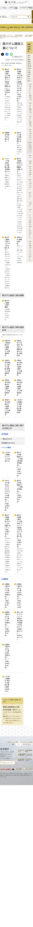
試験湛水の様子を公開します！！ (7, 137)
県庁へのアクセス (8, 762)
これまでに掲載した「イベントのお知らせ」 (8, 457)
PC (18, 744)
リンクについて (28, 759)
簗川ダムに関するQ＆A (30, 184)
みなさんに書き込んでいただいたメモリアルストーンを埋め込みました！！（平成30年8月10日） (7, 495)
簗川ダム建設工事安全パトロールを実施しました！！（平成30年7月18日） (8, 525)
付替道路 (30, 161)
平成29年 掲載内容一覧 (30, 121)
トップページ (10, 35)
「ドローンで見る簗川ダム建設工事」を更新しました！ (8, 165)
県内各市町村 (28, 751)
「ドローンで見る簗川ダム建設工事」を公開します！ (30, 226)
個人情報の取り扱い (21, 754)
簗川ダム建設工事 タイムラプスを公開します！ (7, 244)
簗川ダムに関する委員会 (30, 171)
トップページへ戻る (27, 742)
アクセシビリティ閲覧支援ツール (26, 8)
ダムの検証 (30, 203)
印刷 (7, 59)
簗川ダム (30, 156)
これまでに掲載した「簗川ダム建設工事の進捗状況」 (20, 406)
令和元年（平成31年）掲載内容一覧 (30, 92)
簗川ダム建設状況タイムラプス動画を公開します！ (20, 165)
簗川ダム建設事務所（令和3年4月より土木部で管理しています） (30, 68)
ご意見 (30, 210)
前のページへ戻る (13, 742)
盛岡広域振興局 (19, 35)
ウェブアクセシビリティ (28, 755)
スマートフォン (27, 744)
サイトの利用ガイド (21, 759)
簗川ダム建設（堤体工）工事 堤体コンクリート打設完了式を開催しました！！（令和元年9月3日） (8, 82)
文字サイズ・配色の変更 (13, 8)
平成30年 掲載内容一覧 (30, 108)
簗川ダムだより (30, 195)
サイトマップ (4, 8)
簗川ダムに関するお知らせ (30, 134)
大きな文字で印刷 (16, 59)
